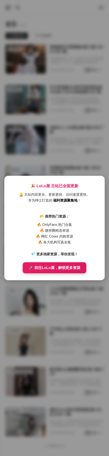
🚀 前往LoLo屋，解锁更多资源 (54, 268)
